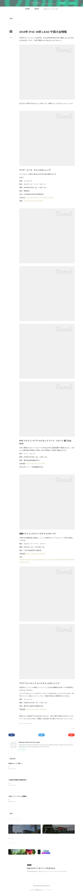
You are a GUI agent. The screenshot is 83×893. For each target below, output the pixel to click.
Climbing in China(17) (28, 723)
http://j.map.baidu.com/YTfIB (36, 463)
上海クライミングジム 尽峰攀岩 (17, 796)
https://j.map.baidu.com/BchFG (37, 709)
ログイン (73, 3)
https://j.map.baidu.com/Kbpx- (36, 553)
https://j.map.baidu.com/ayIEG (33, 201)
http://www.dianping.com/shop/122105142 (40, 197)
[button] (27, 9)
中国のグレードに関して (15, 763)
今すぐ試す (62, 3)
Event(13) (21, 723)
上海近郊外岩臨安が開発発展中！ (18, 780)
